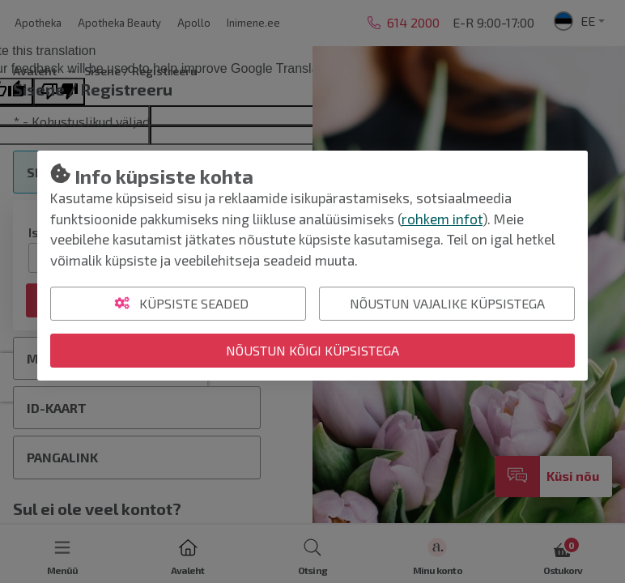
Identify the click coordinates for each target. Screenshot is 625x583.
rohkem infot (442, 219)
